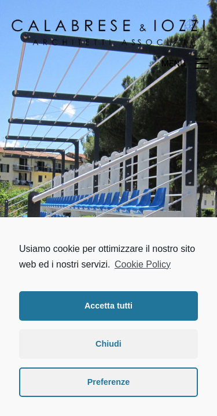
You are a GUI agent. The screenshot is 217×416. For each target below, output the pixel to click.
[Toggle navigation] (184, 63)
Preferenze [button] (108, 382)
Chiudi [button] (108, 343)
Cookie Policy (143, 264)
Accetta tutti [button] (108, 305)
